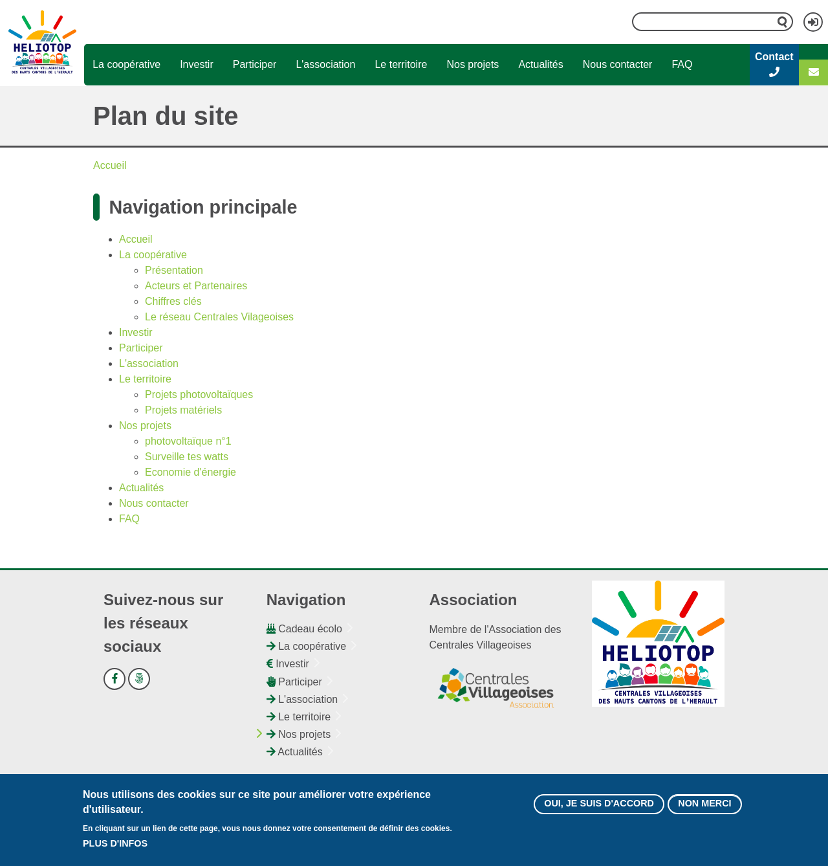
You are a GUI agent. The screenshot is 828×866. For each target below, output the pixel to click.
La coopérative (126, 64)
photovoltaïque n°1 (188, 441)
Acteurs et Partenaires (196, 285)
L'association (325, 64)
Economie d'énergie (190, 472)
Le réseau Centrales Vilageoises (219, 316)
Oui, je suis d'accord (599, 806)
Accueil (110, 165)
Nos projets (472, 64)
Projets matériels (183, 410)
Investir (196, 64)
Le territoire (401, 64)
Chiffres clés (173, 301)
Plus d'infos (115, 845)
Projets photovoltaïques (199, 394)
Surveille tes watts (186, 456)
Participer (255, 64)
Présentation (174, 270)
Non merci (704, 806)
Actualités (540, 64)
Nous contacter (618, 64)
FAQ (681, 64)
